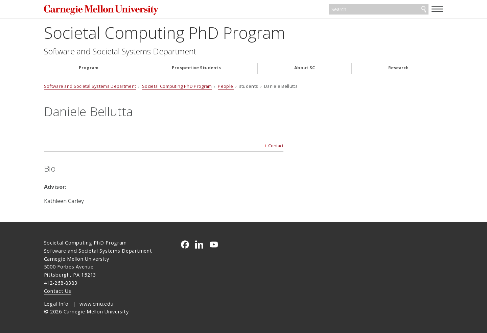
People (226, 86)
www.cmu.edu (96, 304)
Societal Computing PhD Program (164, 32)
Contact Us (57, 291)
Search (423, 9)
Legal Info (56, 304)
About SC (304, 68)
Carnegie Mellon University (106, 10)
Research (398, 68)
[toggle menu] (437, 8)
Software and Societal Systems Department (120, 51)
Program (88, 68)
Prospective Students (196, 68)
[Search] (378, 9)
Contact (275, 146)
